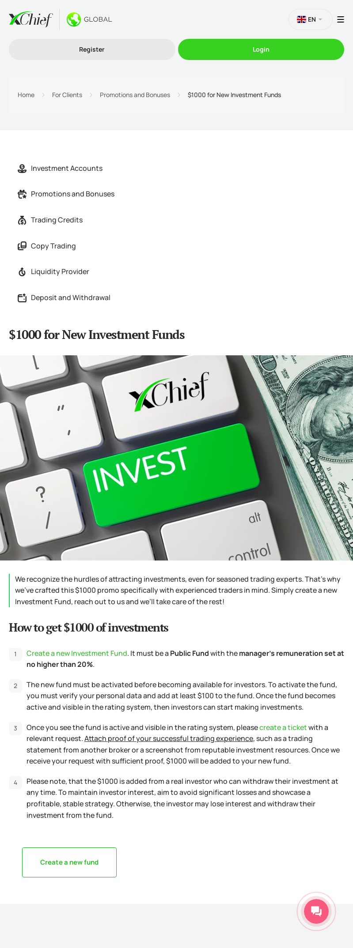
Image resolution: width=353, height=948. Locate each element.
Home (26, 95)
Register (92, 49)
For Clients (67, 95)
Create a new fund (69, 862)
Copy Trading (47, 246)
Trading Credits (50, 220)
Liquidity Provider (53, 271)
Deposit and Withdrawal (64, 297)
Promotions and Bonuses (135, 95)
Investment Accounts (60, 168)
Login (261, 49)
